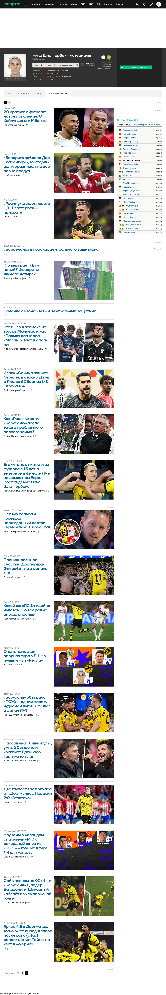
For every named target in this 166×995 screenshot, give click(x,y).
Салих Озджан (132, 206)
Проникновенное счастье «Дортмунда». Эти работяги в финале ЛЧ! (26, 566)
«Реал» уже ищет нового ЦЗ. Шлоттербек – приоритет (27, 208)
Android (108, 68)
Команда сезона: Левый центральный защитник (50, 311)
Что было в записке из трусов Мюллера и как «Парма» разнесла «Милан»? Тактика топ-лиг (25, 336)
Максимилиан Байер (132, 221)
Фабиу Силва (129, 232)
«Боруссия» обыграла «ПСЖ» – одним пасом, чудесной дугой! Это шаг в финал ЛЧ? (27, 704)
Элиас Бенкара (133, 172)
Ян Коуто (127, 179)
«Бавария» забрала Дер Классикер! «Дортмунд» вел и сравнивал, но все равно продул (27, 164)
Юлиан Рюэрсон (130, 175)
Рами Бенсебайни (131, 164)
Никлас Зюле (129, 157)
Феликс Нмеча (132, 209)
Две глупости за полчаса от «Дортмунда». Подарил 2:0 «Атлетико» (28, 793)
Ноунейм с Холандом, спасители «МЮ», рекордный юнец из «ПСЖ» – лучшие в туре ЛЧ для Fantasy (26, 844)
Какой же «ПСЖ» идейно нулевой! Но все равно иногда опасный (27, 610)
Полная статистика (88, 66)
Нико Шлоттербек (131, 160)
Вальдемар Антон (131, 145)
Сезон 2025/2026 (87, 64)
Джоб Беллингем (130, 183)
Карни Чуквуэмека (131, 191)
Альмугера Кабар (130, 141)
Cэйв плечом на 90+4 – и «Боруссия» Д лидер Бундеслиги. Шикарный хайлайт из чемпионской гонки (28, 890)
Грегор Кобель (129, 134)
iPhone (100, 68)
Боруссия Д (55, 76)
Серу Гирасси (132, 228)
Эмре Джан (128, 213)
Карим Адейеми (130, 187)
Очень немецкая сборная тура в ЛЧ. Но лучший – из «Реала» (25, 656)
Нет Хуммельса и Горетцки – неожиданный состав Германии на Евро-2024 (27, 521)
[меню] (26, 4)
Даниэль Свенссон (131, 149)
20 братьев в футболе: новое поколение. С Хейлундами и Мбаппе (25, 116)
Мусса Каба (128, 198)
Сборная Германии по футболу (147, 124)
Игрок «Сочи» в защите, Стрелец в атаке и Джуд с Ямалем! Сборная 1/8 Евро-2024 (26, 379)
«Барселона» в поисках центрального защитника (51, 249)
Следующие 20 (12, 973)
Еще (64, 93)
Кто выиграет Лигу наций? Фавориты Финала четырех (21, 270)
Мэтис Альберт (129, 202)
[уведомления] (144, 4)
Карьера (38, 93)
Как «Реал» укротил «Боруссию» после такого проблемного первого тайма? (23, 425)
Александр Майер (131, 130)
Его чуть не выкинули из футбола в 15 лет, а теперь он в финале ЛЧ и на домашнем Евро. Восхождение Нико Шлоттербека (27, 475)
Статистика (23, 93)
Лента (9, 93)
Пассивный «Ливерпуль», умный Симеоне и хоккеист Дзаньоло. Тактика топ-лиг (28, 750)
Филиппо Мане (129, 168)
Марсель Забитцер (131, 194)
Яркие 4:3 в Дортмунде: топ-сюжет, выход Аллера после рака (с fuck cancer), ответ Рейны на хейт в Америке (28, 935)
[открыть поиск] (137, 4)
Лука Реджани (129, 153)
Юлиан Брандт (129, 217)
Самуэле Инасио (133, 225)
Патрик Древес (129, 138)
